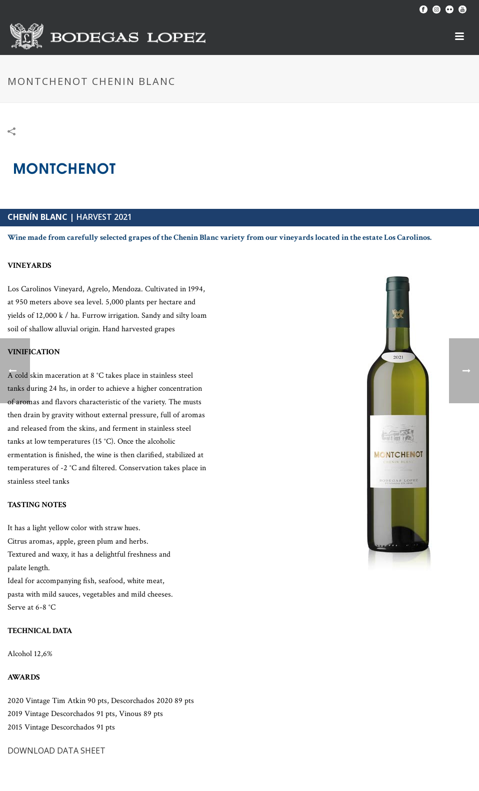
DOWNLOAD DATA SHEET (57, 750)
